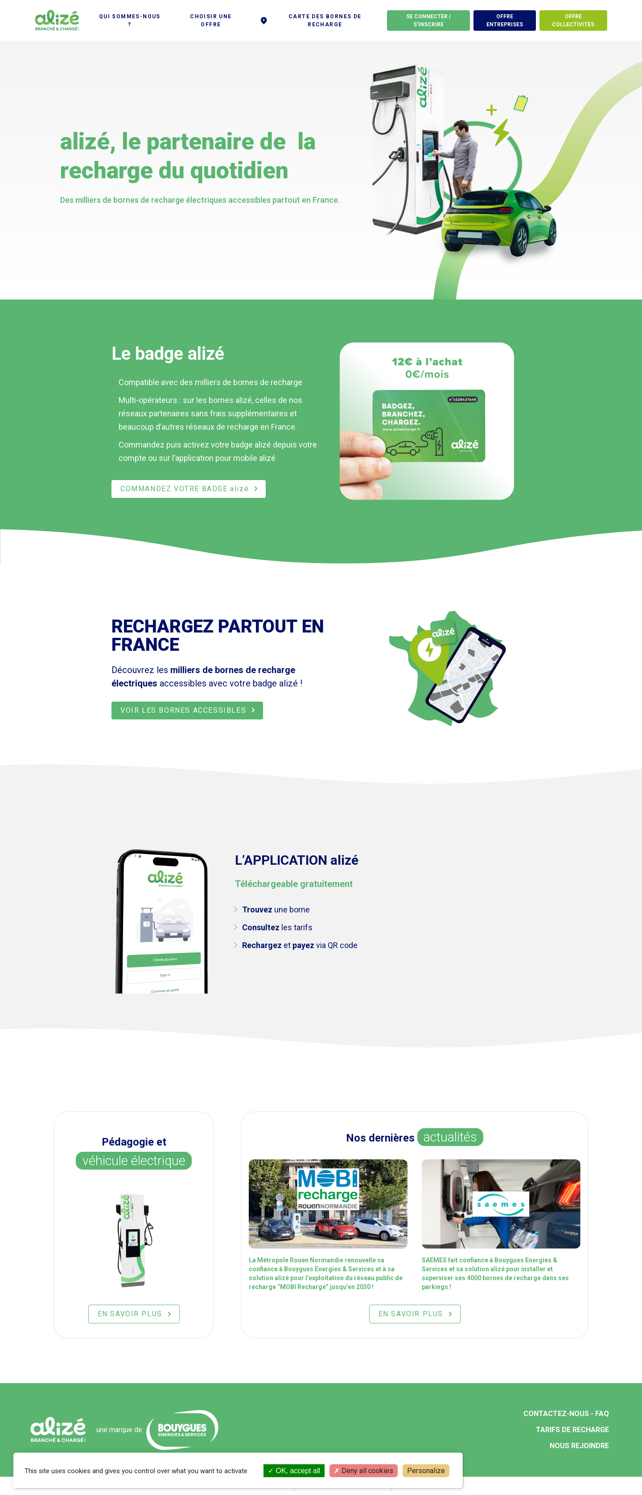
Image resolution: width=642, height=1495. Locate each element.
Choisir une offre (210, 20)
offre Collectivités (573, 20)
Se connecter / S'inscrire (428, 20)
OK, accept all (294, 1470)
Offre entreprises (504, 20)
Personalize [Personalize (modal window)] (426, 1470)
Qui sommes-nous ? (129, 20)
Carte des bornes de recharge (310, 20)
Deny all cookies (363, 1470)
